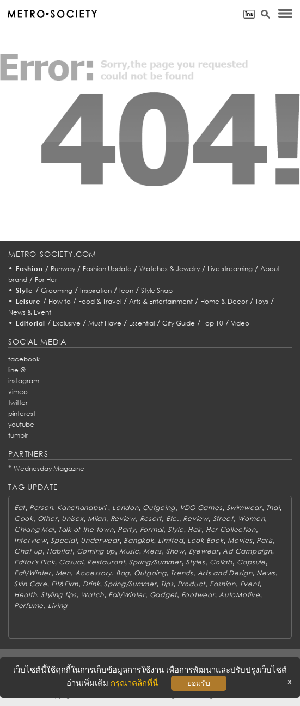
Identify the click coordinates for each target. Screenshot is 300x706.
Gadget (163, 595)
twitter (18, 402)
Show (175, 551)
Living (58, 605)
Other (48, 518)
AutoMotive (239, 595)
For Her (46, 279)
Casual (71, 562)
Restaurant (106, 562)
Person (41, 508)
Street (223, 518)
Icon (126, 290)
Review (123, 518)
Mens (152, 551)
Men (63, 573)
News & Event (29, 312)
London (125, 508)
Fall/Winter (32, 573)
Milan (97, 518)
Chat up (28, 551)
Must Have (104, 323)
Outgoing (159, 508)
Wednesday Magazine (49, 468)
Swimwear (244, 508)
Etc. (172, 518)
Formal (151, 529)
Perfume (29, 605)
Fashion (29, 269)
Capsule (251, 562)
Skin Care (30, 584)
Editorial (31, 323)
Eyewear (204, 551)
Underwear (100, 540)
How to (59, 301)
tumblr (18, 435)
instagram (23, 381)
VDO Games (201, 508)
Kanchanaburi (82, 508)
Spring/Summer (155, 562)
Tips (167, 584)
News (265, 573)
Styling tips (59, 595)
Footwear (198, 595)
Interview (30, 540)
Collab (221, 562)
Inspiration (96, 290)
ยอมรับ (198, 683)
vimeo (18, 392)
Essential (142, 323)
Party (127, 529)
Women (251, 518)
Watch (93, 595)
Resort (151, 518)
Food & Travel (99, 301)
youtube (21, 424)
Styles (195, 562)
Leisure (28, 301)
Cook (23, 518)
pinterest (21, 413)
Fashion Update (107, 269)
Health (25, 595)
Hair (194, 529)
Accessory (93, 573)
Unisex (72, 518)
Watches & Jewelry (169, 269)
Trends (181, 573)
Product (191, 584)
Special (63, 540)
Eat (19, 508)
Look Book (205, 540)
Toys (261, 301)
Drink (91, 584)
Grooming (56, 290)
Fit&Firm (64, 584)
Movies (240, 540)
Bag (123, 573)
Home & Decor (224, 301)
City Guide (178, 323)
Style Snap (157, 290)
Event (250, 584)
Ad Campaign (247, 551)
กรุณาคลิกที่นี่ (134, 682)
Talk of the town (86, 529)
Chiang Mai (34, 529)
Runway (63, 269)
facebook (24, 359)
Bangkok (139, 540)
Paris (264, 540)
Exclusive (67, 323)
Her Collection (231, 529)
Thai (273, 508)
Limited (170, 540)
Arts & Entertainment (161, 301)
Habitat (59, 551)
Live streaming (230, 269)
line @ (17, 370)
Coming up (96, 551)
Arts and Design (225, 573)
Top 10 (213, 323)
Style (24, 290)
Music (129, 551)
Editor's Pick (34, 562)
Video (240, 323)
